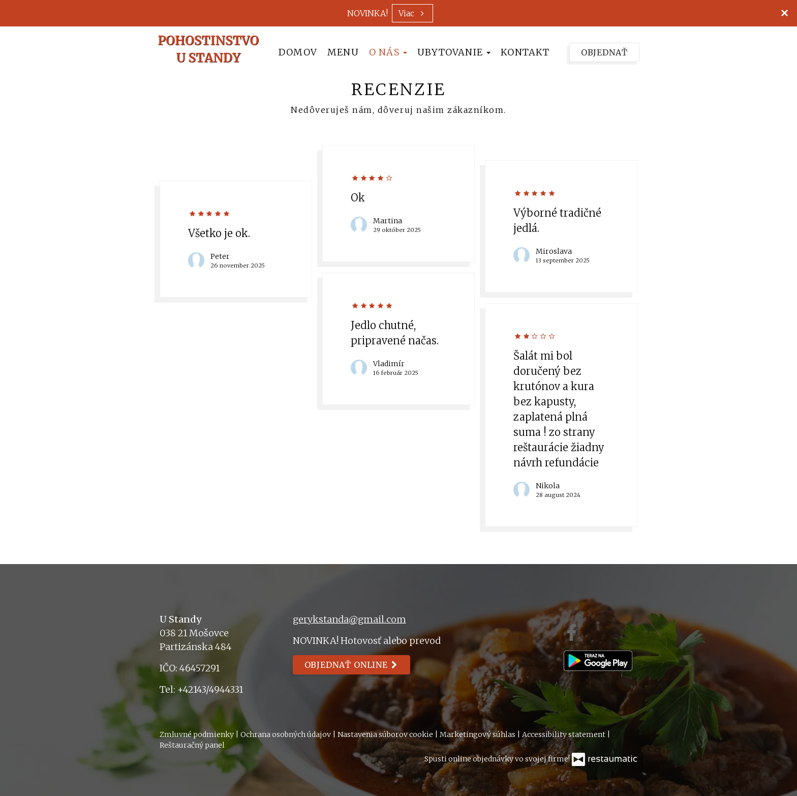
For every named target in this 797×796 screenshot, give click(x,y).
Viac (412, 13)
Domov (298, 52)
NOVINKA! (367, 13)
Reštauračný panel (192, 745)
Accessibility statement (564, 734)
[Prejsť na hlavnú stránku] (208, 48)
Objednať (604, 52)
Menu (343, 52)
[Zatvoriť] (784, 12)
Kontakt (525, 52)
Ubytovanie (454, 52)
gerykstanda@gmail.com (349, 619)
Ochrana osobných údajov (286, 734)
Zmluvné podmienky (197, 734)
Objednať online (351, 665)
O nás (388, 52)
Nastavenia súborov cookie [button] (386, 734)
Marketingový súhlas (478, 734)
